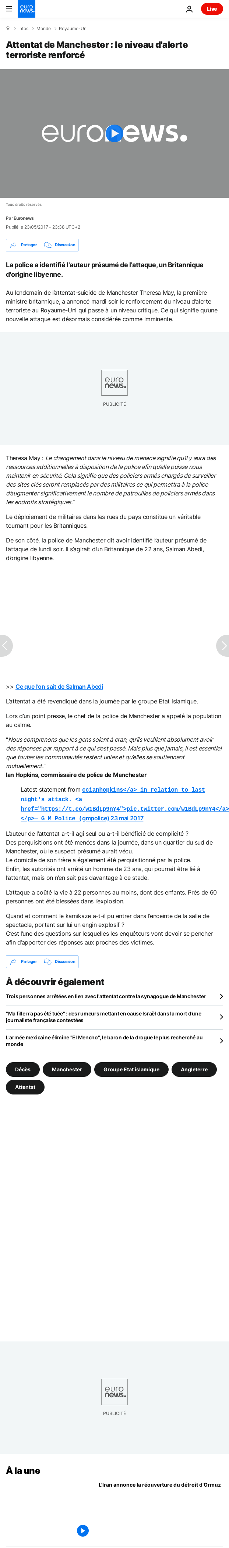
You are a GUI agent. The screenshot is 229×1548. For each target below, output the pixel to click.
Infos (23, 28)
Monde (43, 28)
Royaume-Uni (73, 28)
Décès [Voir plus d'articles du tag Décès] (23, 1066)
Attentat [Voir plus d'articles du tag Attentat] (25, 1084)
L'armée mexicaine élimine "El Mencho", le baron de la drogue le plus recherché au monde (104, 1037)
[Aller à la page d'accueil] (26, 9)
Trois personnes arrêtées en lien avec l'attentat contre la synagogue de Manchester (106, 993)
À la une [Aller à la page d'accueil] (23, 1467)
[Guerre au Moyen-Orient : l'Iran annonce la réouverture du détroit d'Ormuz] (161, 1508)
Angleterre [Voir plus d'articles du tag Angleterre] (194, 1066)
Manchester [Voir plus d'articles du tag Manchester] (67, 1066)
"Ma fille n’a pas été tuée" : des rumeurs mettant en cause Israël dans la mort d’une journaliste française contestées (103, 1013)
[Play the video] (114, 133)
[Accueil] (8, 28)
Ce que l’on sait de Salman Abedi (59, 686)
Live (212, 9)
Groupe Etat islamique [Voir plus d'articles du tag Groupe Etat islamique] (131, 1066)
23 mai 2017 (126, 816)
